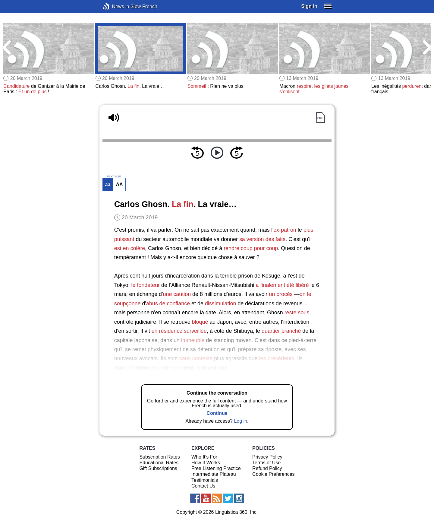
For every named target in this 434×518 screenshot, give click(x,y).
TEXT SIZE (114, 176)
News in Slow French (115, 6)
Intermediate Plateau (213, 474)
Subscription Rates (159, 456)
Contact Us (203, 485)
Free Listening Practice (216, 468)
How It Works (205, 462)
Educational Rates (158, 462)
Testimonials (204, 480)
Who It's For (204, 456)
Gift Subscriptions (158, 468)
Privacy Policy (267, 456)
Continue (216, 413)
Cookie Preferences (273, 474)
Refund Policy (267, 468)
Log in (240, 421)
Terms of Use (266, 462)
